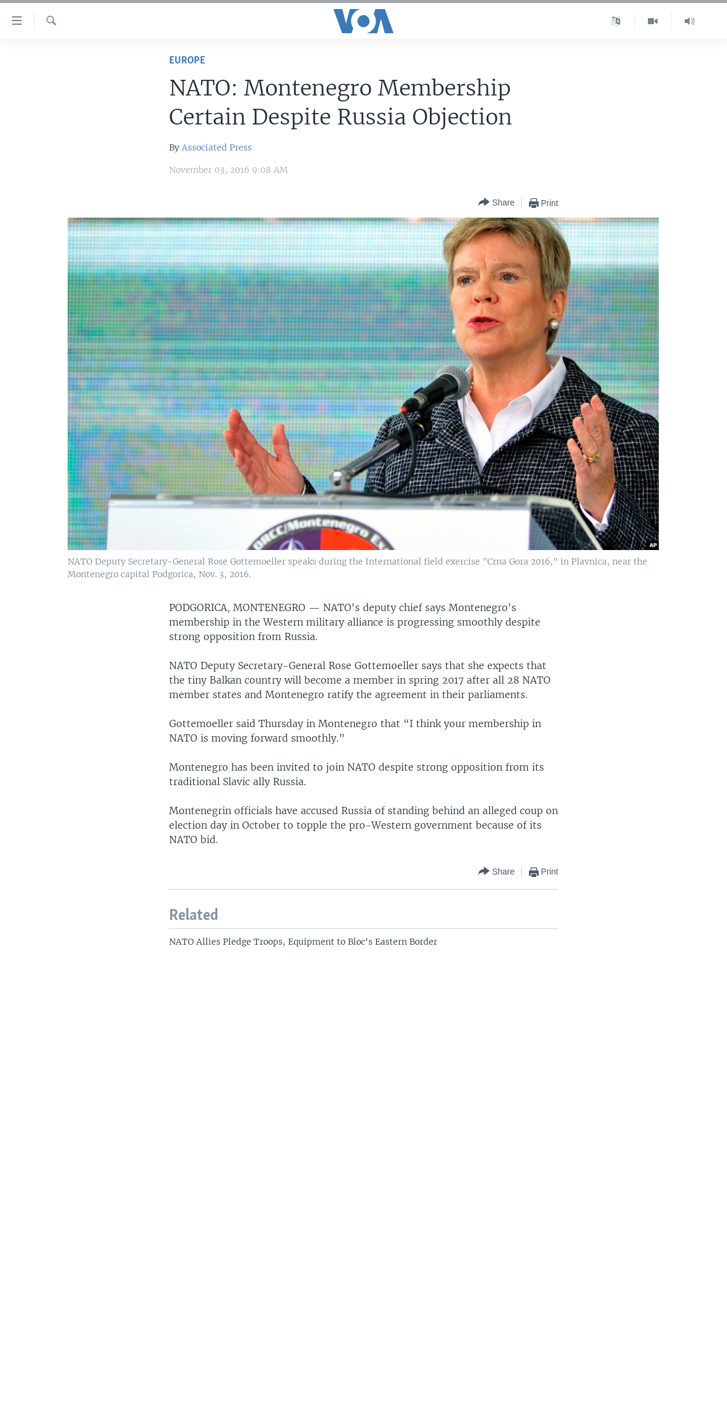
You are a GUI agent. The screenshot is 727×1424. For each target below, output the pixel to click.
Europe (187, 61)
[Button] (496, 203)
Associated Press (217, 147)
